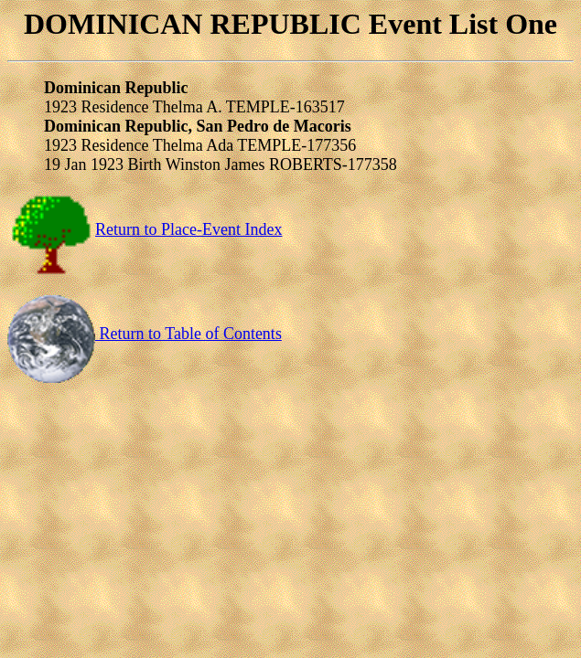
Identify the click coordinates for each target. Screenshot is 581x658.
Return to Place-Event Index (144, 229)
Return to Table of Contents (144, 333)
